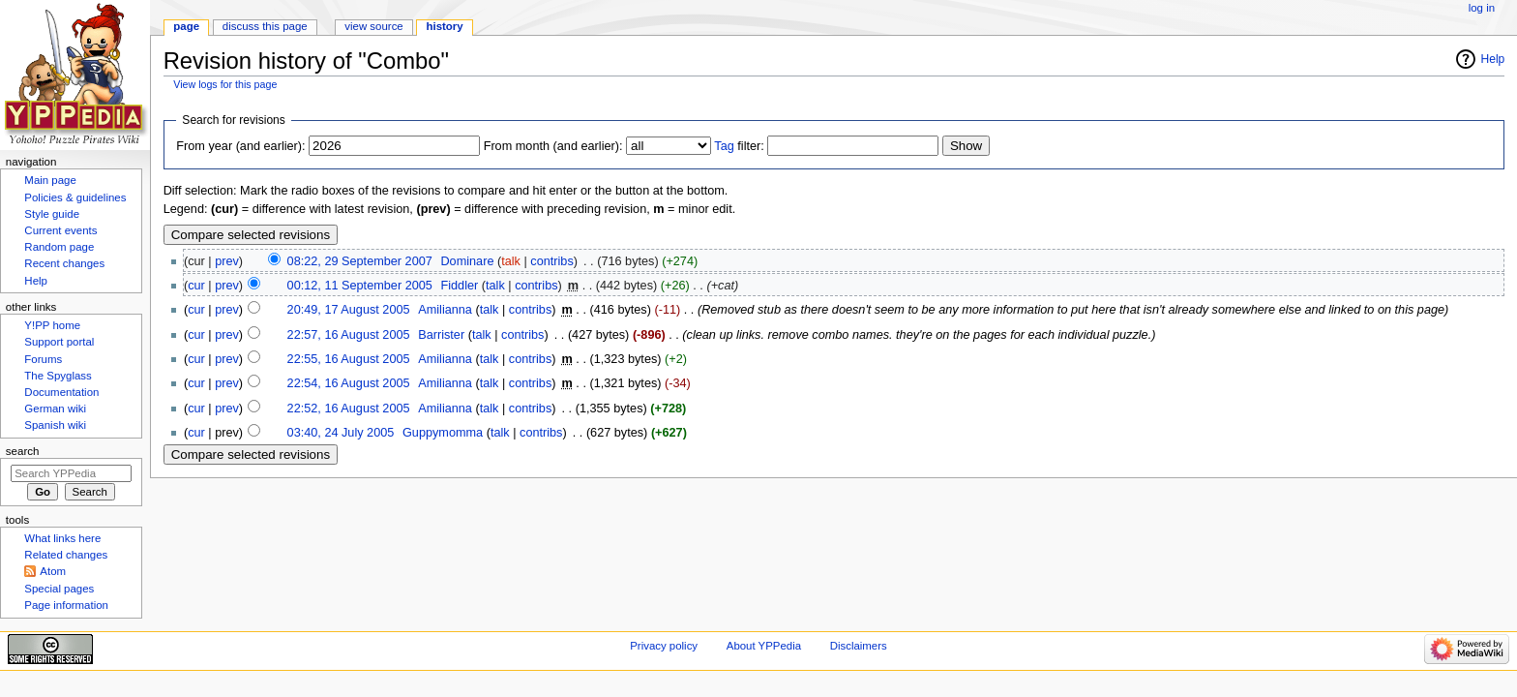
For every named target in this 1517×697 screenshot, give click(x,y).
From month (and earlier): (553, 146)
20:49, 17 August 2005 (348, 310)
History (445, 26)
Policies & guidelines (75, 197)
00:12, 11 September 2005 (359, 285)
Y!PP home (52, 325)
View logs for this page (225, 84)
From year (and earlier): (240, 146)
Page (186, 26)
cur (196, 285)
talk (511, 261)
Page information (66, 605)
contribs (551, 261)
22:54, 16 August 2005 (348, 383)
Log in (1482, 8)
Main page (50, 180)
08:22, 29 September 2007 (359, 261)
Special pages (59, 588)
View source (373, 26)
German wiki (55, 408)
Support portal (59, 342)
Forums (43, 359)
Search (23, 451)
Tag (723, 146)
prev (227, 261)
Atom (53, 571)
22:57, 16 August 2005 (348, 335)
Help (1493, 59)
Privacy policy (664, 646)
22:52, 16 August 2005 (348, 408)
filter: (739, 146)
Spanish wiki (55, 425)
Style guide (51, 214)
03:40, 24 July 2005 (341, 432)
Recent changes (64, 263)
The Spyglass (57, 375)
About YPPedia (764, 646)
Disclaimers (858, 646)
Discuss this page (265, 26)
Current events (60, 230)
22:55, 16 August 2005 (348, 359)
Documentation (61, 392)
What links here (62, 538)
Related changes (65, 555)
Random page (59, 247)
